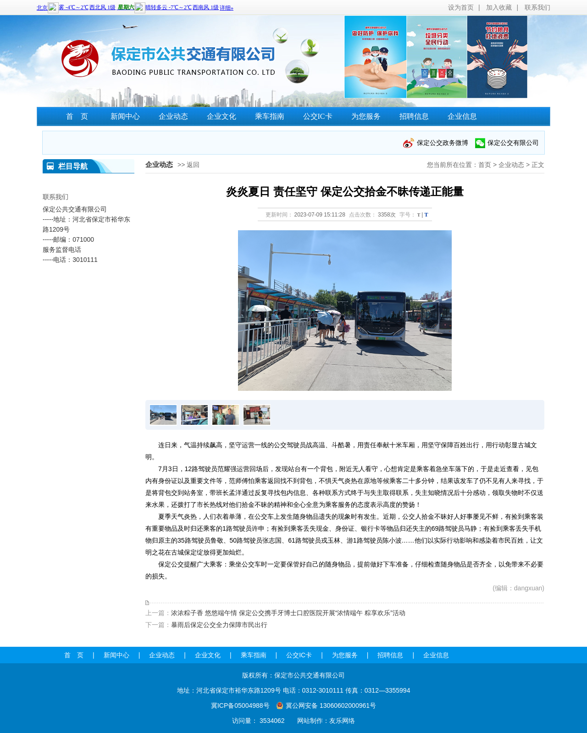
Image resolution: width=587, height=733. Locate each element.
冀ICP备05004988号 (240, 705)
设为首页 (461, 7)
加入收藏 (499, 7)
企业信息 (462, 116)
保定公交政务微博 (442, 142)
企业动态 (173, 116)
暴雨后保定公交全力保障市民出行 (219, 624)
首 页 (77, 116)
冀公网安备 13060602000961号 (331, 705)
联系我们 (537, 7)
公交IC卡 (317, 116)
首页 (484, 164)
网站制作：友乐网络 (326, 720)
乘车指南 (269, 116)
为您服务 (366, 116)
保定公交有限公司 (513, 142)
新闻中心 (125, 116)
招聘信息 (414, 116)
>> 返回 (188, 164)
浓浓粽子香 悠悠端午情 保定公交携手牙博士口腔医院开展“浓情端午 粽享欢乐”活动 (288, 612)
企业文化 (221, 116)
